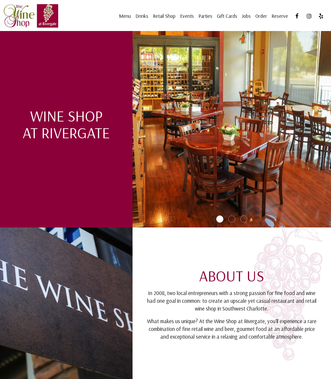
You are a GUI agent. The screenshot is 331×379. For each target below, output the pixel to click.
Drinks (141, 16)
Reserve (280, 16)
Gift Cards (227, 16)
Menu (125, 16)
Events (187, 16)
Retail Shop (164, 16)
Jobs (246, 16)
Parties (205, 16)
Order (261, 16)
